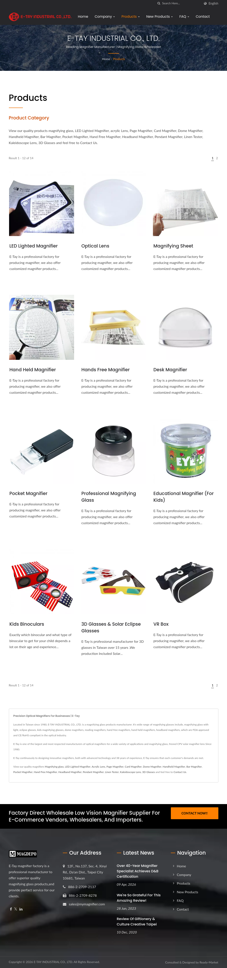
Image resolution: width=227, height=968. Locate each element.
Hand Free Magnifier (45, 772)
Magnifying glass (54, 766)
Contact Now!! (194, 813)
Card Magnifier (133, 766)
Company (105, 16)
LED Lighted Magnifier (34, 246)
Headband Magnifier (70, 772)
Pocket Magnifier (29, 493)
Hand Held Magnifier (33, 370)
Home (83, 16)
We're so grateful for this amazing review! (139, 898)
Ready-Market (209, 962)
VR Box (160, 624)
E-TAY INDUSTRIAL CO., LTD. (53, 962)
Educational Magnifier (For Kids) (183, 496)
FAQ (184, 16)
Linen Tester (112, 772)
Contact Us (180, 772)
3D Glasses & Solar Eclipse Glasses (111, 627)
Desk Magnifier (170, 370)
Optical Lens (95, 246)
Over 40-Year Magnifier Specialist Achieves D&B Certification (138, 871)
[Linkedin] (20, 909)
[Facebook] (11, 909)
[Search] (181, 3)
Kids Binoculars (27, 624)
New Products (159, 16)
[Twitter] (15, 909)
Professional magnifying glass (108, 496)
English (213, 3)
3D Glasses (148, 772)
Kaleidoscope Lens (130, 772)
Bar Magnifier (194, 766)
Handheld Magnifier (174, 766)
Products (130, 16)
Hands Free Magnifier (105, 370)
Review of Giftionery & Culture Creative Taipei (137, 921)
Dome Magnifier (152, 766)
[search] (159, 3)
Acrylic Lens (98, 766)
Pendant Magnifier (93, 772)
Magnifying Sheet (173, 246)
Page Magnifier (115, 766)
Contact (203, 16)
